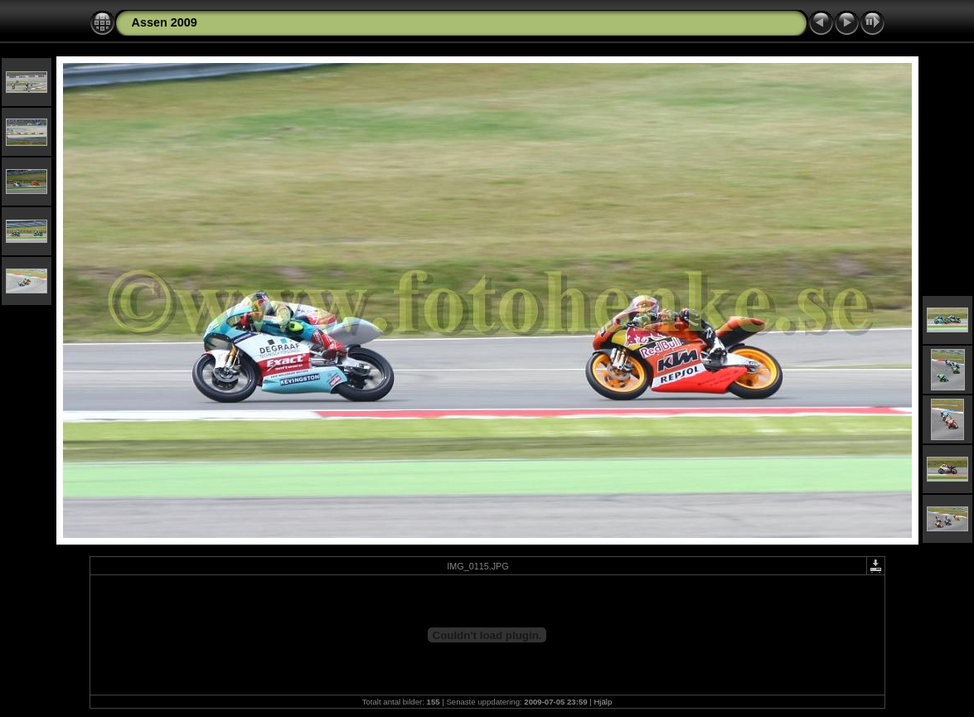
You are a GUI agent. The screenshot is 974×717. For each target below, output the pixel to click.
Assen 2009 (164, 22)
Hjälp (603, 701)
